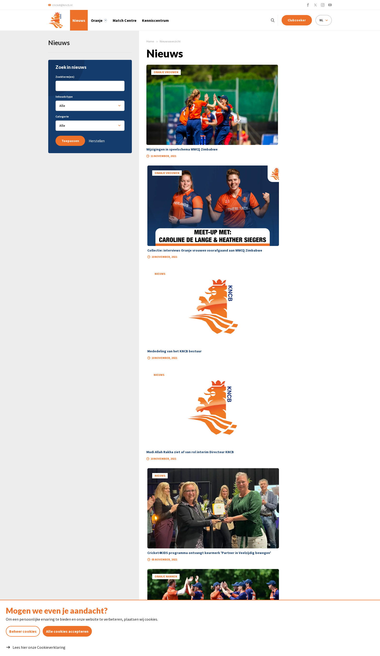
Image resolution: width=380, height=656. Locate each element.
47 (239, 380)
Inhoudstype (64, 96)
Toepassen (70, 141)
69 (269, 380)
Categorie (62, 116)
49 (257, 380)
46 (230, 380)
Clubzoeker (297, 20)
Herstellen (97, 141)
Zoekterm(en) (64, 77)
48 (248, 380)
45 (220, 380)
